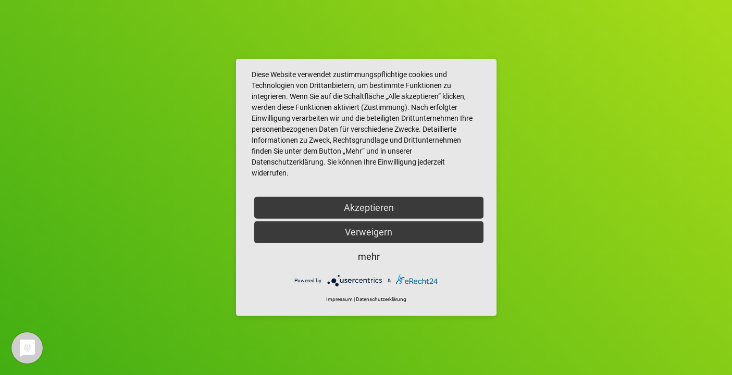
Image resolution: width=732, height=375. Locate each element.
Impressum (339, 299)
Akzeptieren (369, 207)
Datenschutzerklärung (381, 299)
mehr (369, 256)
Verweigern (368, 232)
